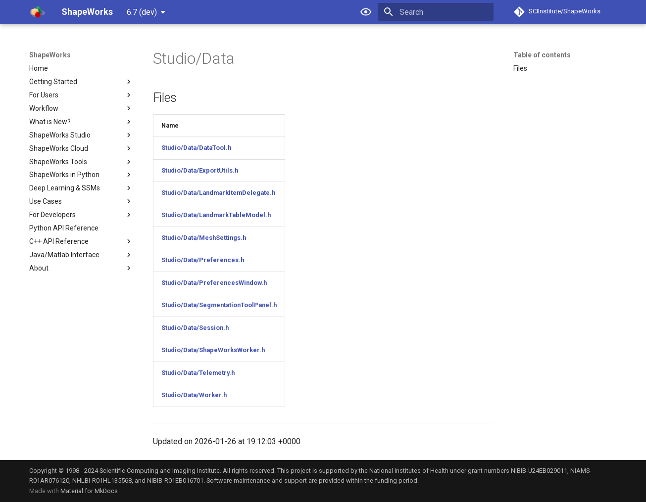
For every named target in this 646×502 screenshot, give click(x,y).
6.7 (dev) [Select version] (142, 12)
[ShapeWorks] (37, 12)
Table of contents (542, 55)
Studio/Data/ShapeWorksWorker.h (213, 350)
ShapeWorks (50, 55)
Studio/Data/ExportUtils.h (199, 170)
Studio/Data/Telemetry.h (198, 372)
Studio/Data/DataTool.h (196, 147)
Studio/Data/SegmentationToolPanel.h (219, 305)
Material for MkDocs (89, 491)
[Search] (436, 12)
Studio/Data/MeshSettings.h (203, 237)
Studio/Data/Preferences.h (202, 260)
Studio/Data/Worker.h (194, 395)
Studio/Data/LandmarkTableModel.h (216, 215)
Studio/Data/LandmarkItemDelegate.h (218, 192)
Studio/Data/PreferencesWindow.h (214, 282)
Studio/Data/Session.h (195, 327)
